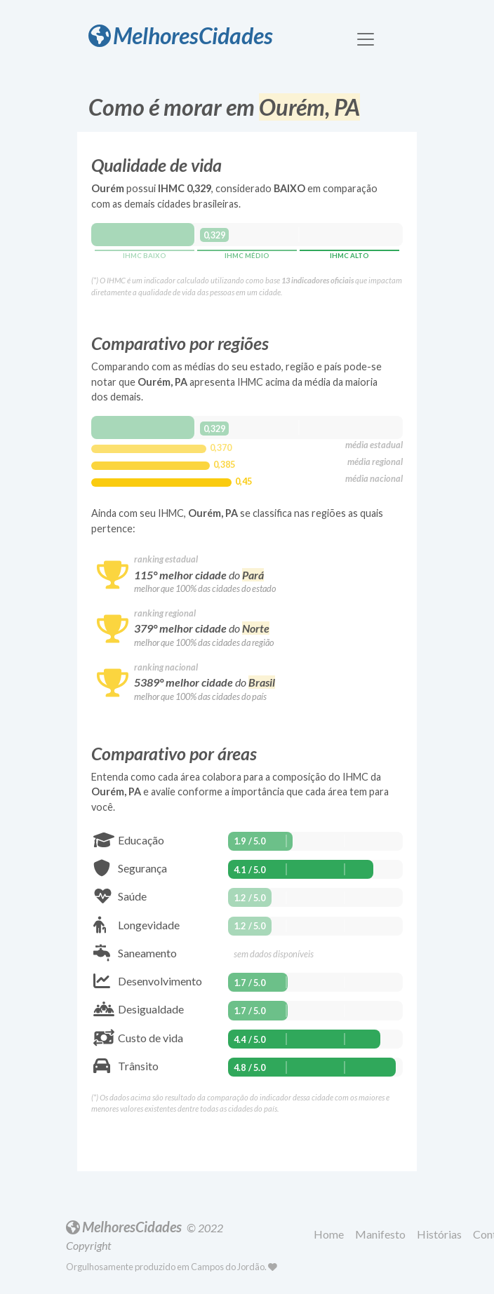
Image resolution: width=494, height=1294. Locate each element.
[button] (331, 1235)
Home (329, 1234)
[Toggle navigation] (365, 39)
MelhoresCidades (180, 35)
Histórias (439, 1234)
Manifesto (380, 1234)
